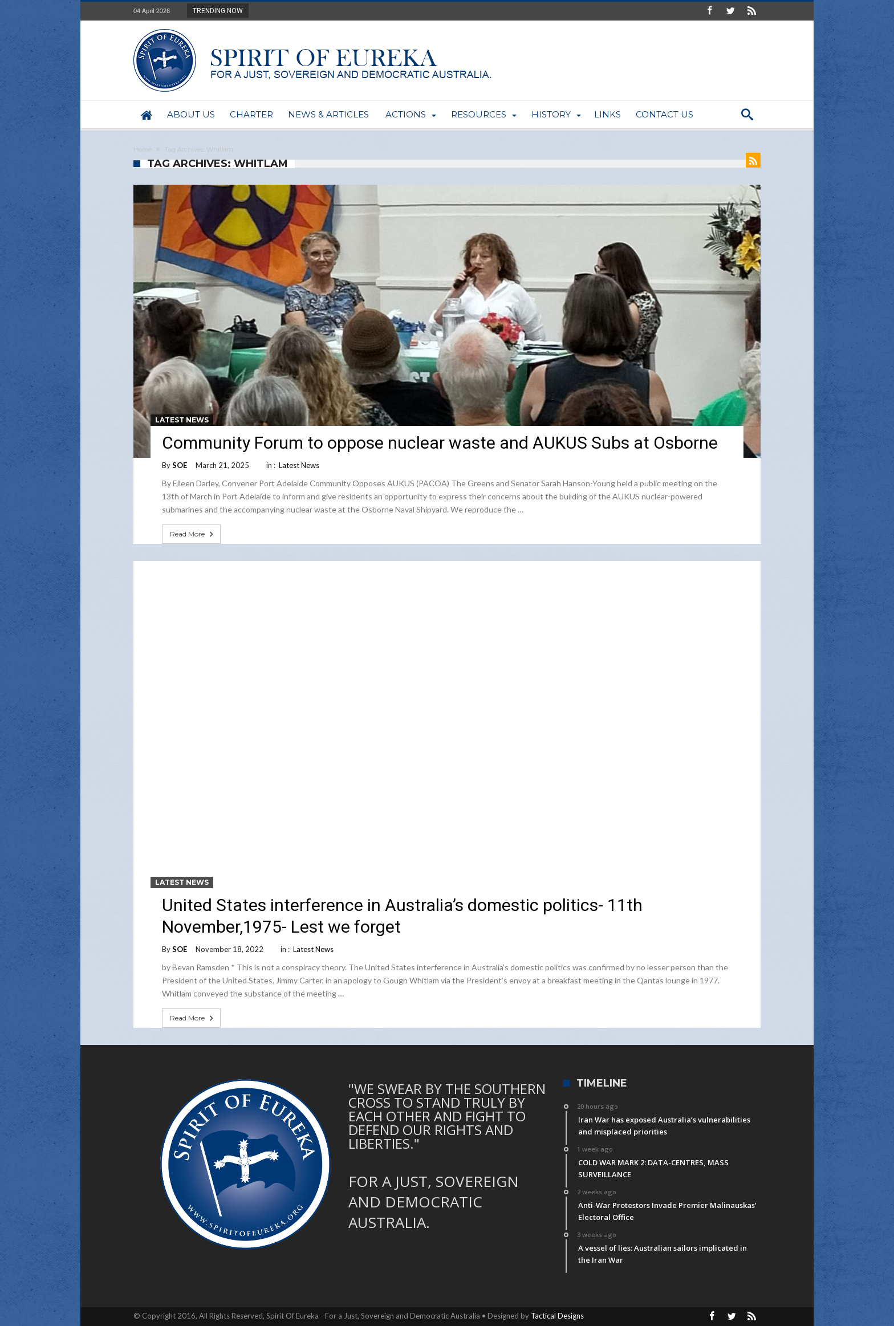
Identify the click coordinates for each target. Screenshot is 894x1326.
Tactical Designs (557, 1315)
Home (142, 149)
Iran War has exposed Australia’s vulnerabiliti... (330, 10)
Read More (193, 534)
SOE (179, 465)
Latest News (182, 420)
